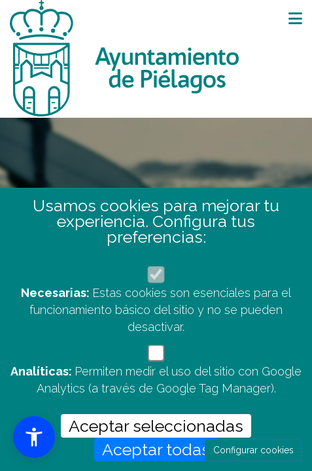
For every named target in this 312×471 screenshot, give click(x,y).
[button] (34, 437)
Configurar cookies (253, 450)
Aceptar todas (156, 449)
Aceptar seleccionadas (156, 426)
